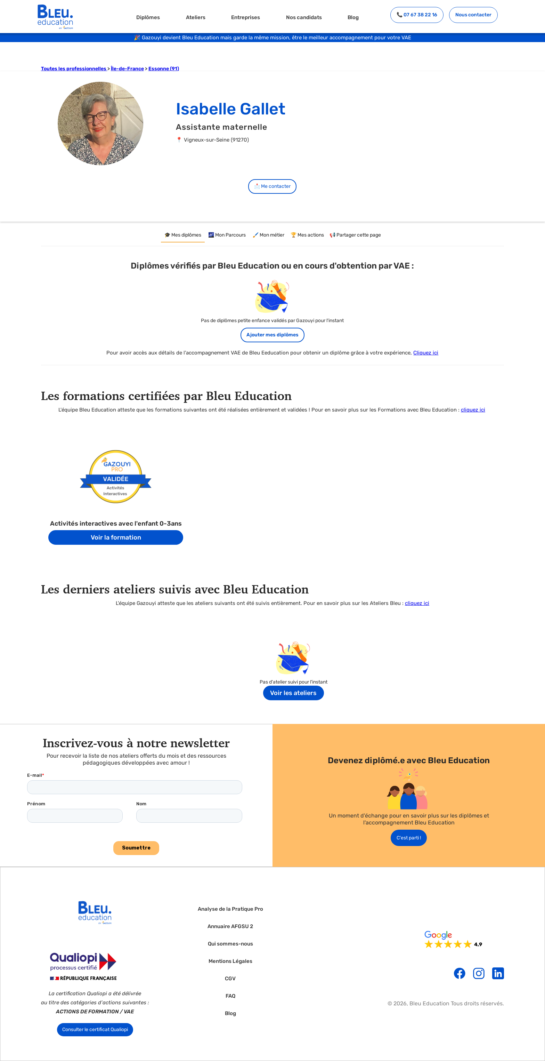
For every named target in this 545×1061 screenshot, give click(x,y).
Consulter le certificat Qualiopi (95, 1029)
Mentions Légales (230, 961)
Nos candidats (304, 17)
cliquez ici (473, 410)
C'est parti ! (409, 838)
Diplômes (148, 17)
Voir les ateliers (293, 693)
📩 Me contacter (272, 186)
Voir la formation (116, 537)
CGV (230, 978)
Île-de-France (127, 69)
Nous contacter (473, 15)
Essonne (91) (163, 69)
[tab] (183, 235)
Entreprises (245, 17)
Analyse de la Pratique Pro (230, 909)
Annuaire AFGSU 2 (230, 926)
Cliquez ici (425, 353)
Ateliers (195, 17)
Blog (353, 17)
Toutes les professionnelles (74, 69)
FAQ (230, 996)
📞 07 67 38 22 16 (417, 15)
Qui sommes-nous (230, 944)
